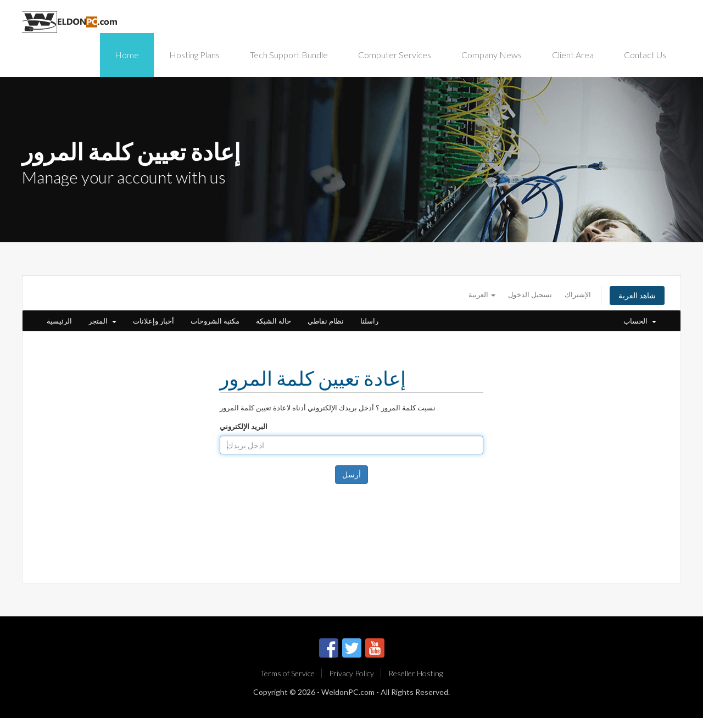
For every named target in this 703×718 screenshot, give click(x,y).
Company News (491, 54)
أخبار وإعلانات (153, 320)
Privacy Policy (351, 673)
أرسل (351, 474)
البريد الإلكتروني (243, 426)
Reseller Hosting (415, 673)
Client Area (573, 54)
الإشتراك (578, 294)
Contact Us (645, 54)
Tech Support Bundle (289, 54)
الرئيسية (59, 320)
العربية (481, 294)
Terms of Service (287, 673)
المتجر (102, 320)
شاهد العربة (637, 295)
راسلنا (369, 320)
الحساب (639, 320)
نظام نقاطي (326, 320)
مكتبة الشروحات (215, 320)
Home (127, 54)
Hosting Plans (194, 54)
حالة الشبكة (273, 320)
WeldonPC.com (348, 692)
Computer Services (394, 54)
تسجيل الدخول (530, 294)
